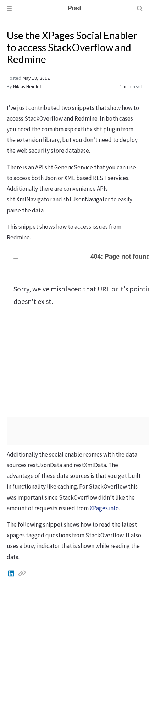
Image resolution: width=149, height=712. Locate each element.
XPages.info (104, 508)
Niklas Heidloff (28, 87)
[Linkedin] (12, 573)
